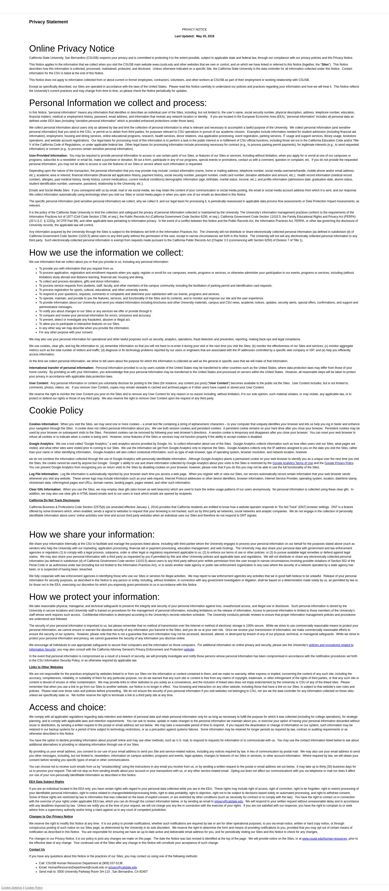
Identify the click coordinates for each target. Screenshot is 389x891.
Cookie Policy (34, 888)
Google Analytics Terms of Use (292, 463)
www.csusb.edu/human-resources (324, 838)
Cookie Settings (11, 888)
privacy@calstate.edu (229, 801)
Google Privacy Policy (338, 463)
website (189, 649)
